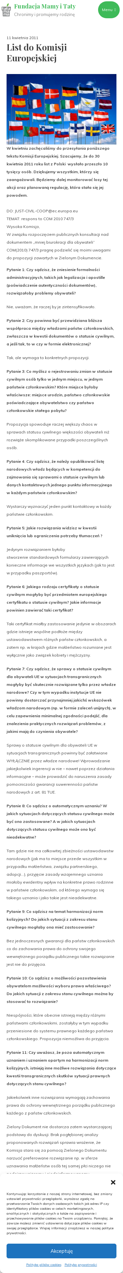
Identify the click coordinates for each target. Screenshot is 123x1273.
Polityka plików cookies (43, 1265)
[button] (113, 1181)
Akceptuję (62, 1251)
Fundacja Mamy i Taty (45, 6)
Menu (109, 9)
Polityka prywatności (81, 1265)
